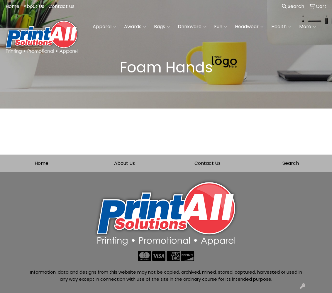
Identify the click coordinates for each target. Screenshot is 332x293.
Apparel (104, 26)
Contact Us (61, 6)
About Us (33, 6)
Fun (220, 26)
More (307, 26)
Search (293, 6)
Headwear (249, 26)
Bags (162, 26)
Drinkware (192, 26)
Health (281, 26)
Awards (135, 26)
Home (12, 6)
